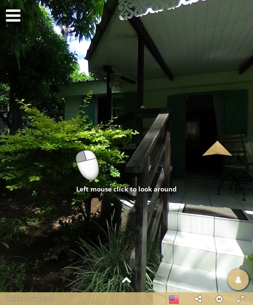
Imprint (13, 299)
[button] (198, 298)
